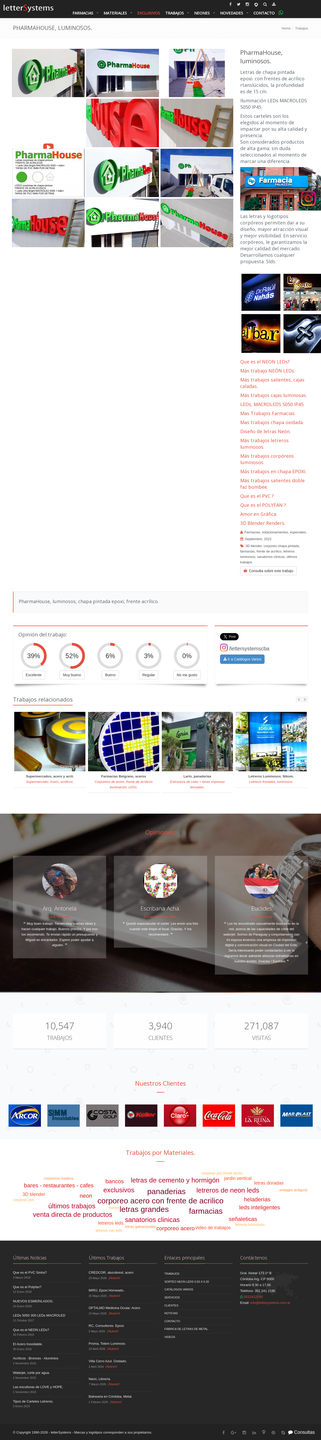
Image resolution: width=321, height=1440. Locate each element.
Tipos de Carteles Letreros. (33, 1401)
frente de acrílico (269, 551)
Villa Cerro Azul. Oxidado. (108, 1361)
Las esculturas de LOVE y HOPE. (38, 1387)
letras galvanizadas (140, 1227)
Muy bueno (72, 675)
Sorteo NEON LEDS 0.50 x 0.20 (186, 1281)
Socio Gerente (261, 917)
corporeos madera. (59, 1178)
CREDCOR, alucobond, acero (111, 1272)
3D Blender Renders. (262, 523)
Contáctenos (253, 1258)
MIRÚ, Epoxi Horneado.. (107, 1290)
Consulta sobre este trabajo (268, 571)
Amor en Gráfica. (258, 514)
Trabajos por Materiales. (160, 1152)
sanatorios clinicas (270, 557)
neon (85, 1196)
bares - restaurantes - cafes (59, 1185)
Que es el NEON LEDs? (265, 362)
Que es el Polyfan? (27, 1287)
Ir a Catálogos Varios (242, 659)
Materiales (115, 12)
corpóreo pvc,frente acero (222, 1173)
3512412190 (251, 1297)
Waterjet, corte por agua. (31, 1373)
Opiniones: (160, 832)
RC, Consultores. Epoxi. (107, 1326)
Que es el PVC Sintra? (30, 1272)
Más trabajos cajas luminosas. (273, 395)
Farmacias (82, 12)
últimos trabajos (71, 1206)
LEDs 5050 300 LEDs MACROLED (39, 1315)
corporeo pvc (23, 1200)
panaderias (166, 1191)
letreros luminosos (250, 1225)
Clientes (160, 1037)
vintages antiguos (293, 1190)
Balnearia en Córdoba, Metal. (111, 1396)
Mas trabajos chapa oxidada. (272, 422)
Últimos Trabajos (106, 1258)
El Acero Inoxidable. (28, 1344)
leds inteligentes (259, 1207)
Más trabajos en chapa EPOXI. (273, 471)
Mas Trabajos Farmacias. (268, 413)
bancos (114, 1181)
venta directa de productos (72, 1214)
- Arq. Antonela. (59, 917)
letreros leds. (111, 1223)
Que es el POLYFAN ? (263, 505)
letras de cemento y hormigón (175, 1180)
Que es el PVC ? (257, 496)
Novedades (231, 12)
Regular (148, 675)
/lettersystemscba (244, 648)
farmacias (247, 551)
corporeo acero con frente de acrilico (161, 1200)
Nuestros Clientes (160, 1083)
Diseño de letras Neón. (266, 431)
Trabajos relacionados (43, 699)
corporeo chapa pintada (281, 546)
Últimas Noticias (30, 1258)
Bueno (110, 675)
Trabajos (174, 12)
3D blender (253, 546)
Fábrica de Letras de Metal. (186, 1328)
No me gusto (187, 675)
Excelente (33, 675)
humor (114, 1208)
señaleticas (243, 1219)
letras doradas (268, 1183)
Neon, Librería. (100, 1379)
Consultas (301, 1432)
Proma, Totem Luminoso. (107, 1343)
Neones (202, 12)
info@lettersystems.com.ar (270, 1303)
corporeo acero (175, 1228)
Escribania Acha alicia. (160, 917)
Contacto (264, 12)
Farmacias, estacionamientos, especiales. (275, 532)
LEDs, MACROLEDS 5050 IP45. (272, 404)
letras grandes (144, 1209)
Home (286, 28)
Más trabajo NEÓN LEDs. (267, 371)
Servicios (172, 1297)
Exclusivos (148, 12)
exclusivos (118, 1190)
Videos (169, 1336)
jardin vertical (238, 1178)
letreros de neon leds (227, 1190)
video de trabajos (213, 1227)
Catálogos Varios (178, 1289)
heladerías (257, 1199)
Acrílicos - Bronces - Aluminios (36, 1358)
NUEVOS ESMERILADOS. (33, 1301)
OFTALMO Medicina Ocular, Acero (114, 1308)
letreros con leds (109, 1230)
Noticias (171, 1313)
